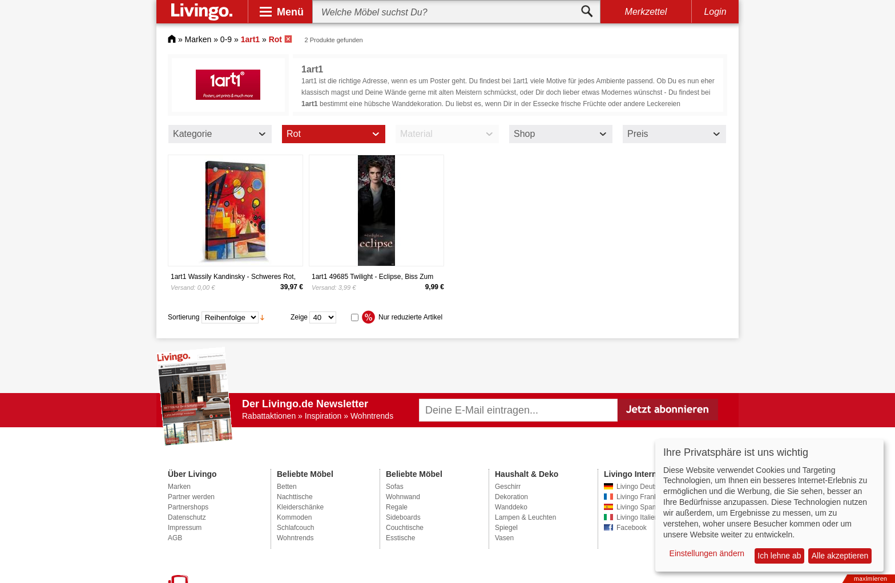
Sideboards (403, 517)
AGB (175, 538)
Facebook (631, 528)
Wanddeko (511, 507)
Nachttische (295, 497)
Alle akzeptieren (840, 555)
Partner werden (191, 497)
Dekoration (511, 497)
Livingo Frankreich (644, 497)
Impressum (184, 528)
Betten (287, 487)
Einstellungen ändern (707, 553)
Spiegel (506, 528)
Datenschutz (187, 517)
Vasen (504, 538)
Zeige (299, 317)
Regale (397, 507)
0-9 (226, 39)
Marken (198, 39)
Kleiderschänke (300, 507)
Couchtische (405, 528)
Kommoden (294, 517)
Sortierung (183, 317)
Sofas (395, 487)
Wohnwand (403, 497)
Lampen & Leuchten (525, 517)
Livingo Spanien (640, 507)
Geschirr (508, 487)
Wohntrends (295, 538)
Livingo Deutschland (647, 487)
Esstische (400, 538)
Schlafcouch (295, 528)
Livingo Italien (637, 517)
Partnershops (188, 507)
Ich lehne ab (779, 555)
